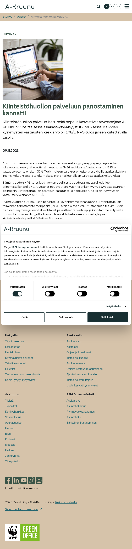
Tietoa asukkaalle (77, 357)
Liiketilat (10, 368)
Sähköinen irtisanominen (82, 422)
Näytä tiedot (114, 306)
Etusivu (8, 16)
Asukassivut (74, 341)
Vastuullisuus (13, 417)
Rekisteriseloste (66, 502)
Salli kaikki (107, 317)
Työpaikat (11, 406)
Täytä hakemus (14, 341)
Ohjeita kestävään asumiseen (85, 368)
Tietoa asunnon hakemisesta (22, 374)
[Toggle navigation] (126, 6)
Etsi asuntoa (12, 346)
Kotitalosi (72, 346)
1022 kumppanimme (24, 247)
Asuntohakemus (76, 406)
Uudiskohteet (13, 352)
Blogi (8, 433)
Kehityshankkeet (15, 411)
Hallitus (9, 450)
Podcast (10, 439)
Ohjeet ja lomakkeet (79, 352)
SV (118, 6)
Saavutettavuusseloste (21, 509)
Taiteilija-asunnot (15, 363)
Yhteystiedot (12, 461)
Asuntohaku (74, 417)
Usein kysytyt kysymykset (20, 380)
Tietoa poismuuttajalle (80, 380)
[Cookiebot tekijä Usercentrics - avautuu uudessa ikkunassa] (113, 229)
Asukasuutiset (13, 422)
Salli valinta (66, 317)
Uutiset (21, 16)
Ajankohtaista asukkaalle (82, 374)
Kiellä (24, 317)
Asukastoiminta (76, 363)
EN (112, 6)
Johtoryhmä (12, 455)
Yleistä (9, 400)
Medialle (10, 444)
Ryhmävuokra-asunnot (19, 357)
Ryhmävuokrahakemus (81, 411)
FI (107, 6)
